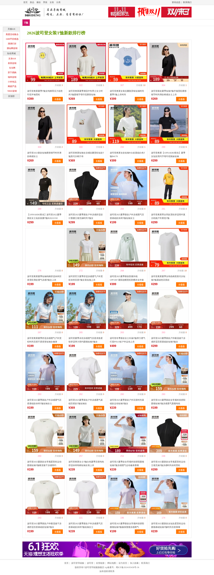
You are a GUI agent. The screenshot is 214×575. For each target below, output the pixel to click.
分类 (58, 2)
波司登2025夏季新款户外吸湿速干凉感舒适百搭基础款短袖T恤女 (168, 340)
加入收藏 (134, 563)
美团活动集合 (12, 34)
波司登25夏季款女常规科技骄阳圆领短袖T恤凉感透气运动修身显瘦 (127, 463)
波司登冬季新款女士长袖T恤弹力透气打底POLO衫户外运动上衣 (127, 340)
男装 (45, 2)
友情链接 (100, 563)
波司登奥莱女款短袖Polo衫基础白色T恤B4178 (127, 155)
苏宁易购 (12, 72)
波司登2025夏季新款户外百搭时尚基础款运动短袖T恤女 (127, 402)
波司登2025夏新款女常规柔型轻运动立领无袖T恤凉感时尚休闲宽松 (168, 463)
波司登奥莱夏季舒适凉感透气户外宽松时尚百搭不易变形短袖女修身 (44, 340)
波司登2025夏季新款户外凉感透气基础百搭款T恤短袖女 (86, 402)
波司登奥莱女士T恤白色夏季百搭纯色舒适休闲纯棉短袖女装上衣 (86, 463)
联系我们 (187, 2)
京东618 (12, 58)
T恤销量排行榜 (63, 22)
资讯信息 (176, 2)
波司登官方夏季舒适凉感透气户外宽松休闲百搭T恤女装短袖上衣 (86, 278)
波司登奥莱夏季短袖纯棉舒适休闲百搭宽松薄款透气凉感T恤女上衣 (44, 278)
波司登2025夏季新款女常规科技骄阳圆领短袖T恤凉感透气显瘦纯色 (168, 402)
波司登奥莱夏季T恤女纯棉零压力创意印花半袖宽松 (45, 93)
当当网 (12, 68)
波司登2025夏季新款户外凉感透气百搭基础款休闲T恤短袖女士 (127, 216)
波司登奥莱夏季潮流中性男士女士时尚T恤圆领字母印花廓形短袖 (86, 93)
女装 (52, 2)
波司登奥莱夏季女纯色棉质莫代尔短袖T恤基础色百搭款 (168, 278)
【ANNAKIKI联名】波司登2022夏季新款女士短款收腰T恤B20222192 (44, 216)
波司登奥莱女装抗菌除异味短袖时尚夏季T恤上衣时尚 (127, 93)
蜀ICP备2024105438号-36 (127, 567)
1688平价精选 (12, 39)
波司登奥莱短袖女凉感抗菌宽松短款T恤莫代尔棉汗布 (86, 155)
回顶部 (11, 96)
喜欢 (33, 85)
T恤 (26, 22)
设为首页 (123, 563)
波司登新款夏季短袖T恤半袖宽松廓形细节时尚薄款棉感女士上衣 (169, 93)
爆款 (38, 2)
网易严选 (12, 86)
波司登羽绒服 (77, 563)
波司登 (90, 563)
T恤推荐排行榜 (85, 22)
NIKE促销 (12, 91)
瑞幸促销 (12, 77)
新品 (32, 2)
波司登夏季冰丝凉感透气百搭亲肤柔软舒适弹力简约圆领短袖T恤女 (86, 340)
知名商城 (11, 53)
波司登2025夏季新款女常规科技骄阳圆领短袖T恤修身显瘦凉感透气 (127, 525)
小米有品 (12, 81)
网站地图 (111, 563)
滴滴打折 (12, 43)
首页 (25, 2)
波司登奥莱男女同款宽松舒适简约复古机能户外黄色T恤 (168, 216)
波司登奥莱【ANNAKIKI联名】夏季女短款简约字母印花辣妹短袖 (168, 155)
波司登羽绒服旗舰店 (94, 567)
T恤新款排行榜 (40, 22)
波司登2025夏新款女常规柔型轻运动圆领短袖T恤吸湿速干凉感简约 (44, 463)
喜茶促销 (12, 63)
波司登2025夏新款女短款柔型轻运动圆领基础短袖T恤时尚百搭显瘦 (168, 525)
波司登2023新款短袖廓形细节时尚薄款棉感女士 (44, 155)
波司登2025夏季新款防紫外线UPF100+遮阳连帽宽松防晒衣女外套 (127, 278)
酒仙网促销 (12, 48)
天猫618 (11, 29)
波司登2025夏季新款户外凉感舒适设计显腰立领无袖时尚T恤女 (86, 216)
